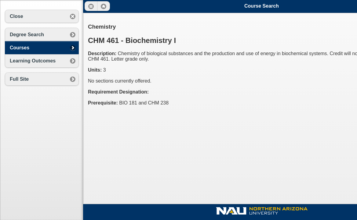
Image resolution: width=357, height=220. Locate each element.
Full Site (19, 79)
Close (16, 16)
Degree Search (27, 34)
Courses (19, 47)
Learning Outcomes (33, 60)
